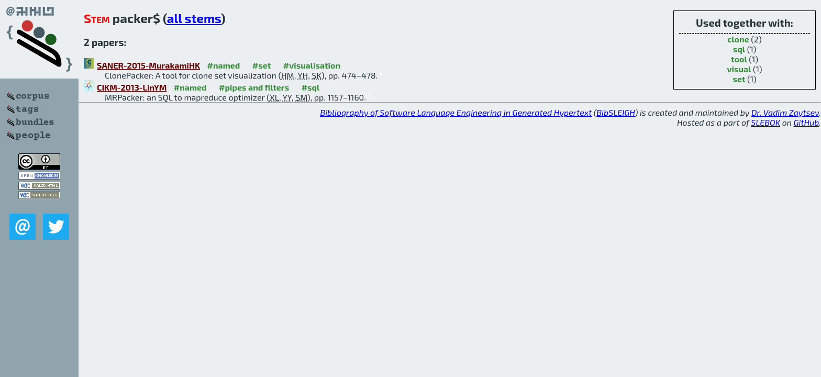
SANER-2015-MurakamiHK (148, 65)
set (739, 79)
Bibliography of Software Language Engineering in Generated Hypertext (456, 112)
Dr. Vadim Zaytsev (785, 112)
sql (739, 49)
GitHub (806, 122)
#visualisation (311, 65)
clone (738, 39)
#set (261, 65)
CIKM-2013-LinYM (132, 87)
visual (739, 69)
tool (739, 59)
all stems (194, 18)
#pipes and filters (254, 87)
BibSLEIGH (615, 112)
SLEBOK (765, 122)
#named (223, 65)
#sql (311, 87)
